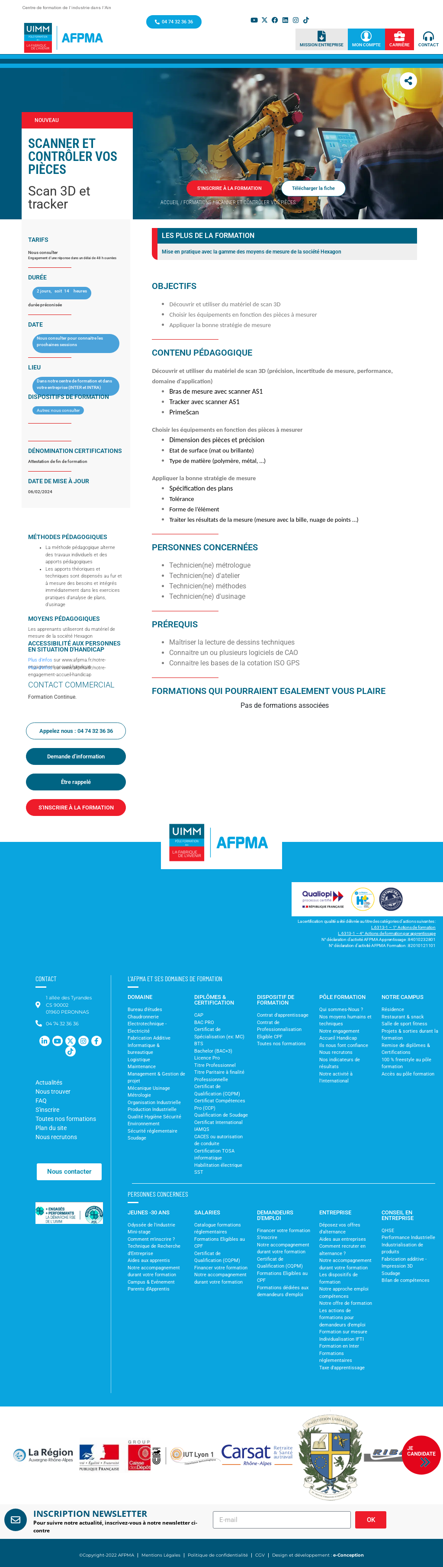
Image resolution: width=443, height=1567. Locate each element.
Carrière (399, 44)
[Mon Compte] (366, 36)
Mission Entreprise (321, 44)
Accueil (170, 202)
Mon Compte (366, 44)
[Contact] (428, 36)
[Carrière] (399, 36)
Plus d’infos (40, 660)
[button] (18, 1455)
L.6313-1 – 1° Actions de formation (403, 927)
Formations (197, 202)
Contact (428, 44)
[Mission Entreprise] (321, 36)
